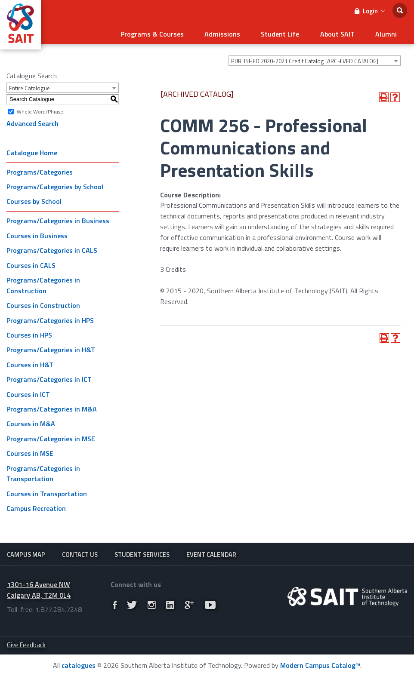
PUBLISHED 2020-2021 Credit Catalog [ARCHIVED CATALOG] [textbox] (304, 59)
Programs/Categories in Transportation (43, 471)
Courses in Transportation (46, 491)
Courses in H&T (29, 362)
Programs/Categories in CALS (51, 248)
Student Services (142, 553)
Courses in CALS (31, 263)
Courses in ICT (28, 392)
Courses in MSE (29, 451)
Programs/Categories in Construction (43, 283)
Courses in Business (37, 234)
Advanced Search (32, 122)
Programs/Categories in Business (57, 219)
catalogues (79, 665)
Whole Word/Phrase (40, 109)
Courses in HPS (29, 333)
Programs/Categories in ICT (49, 377)
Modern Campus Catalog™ (320, 665)
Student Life (289, 33)
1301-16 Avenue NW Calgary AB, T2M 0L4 (39, 589)
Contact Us (80, 553)
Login (370, 11)
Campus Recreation (36, 506)
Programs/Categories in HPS (50, 318)
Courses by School (34, 199)
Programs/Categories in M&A (51, 407)
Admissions (235, 33)
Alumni (388, 33)
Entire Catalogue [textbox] (29, 86)
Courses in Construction (43, 303)
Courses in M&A (30, 422)
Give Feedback (26, 644)
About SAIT (342, 33)
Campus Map (26, 553)
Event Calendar (211, 553)
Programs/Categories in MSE (50, 436)
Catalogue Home (31, 150)
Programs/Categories (39, 170)
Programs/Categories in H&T (50, 348)
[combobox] (315, 59)
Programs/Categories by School (54, 185)
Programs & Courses (168, 33)
